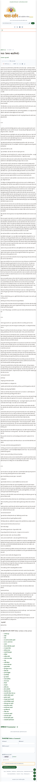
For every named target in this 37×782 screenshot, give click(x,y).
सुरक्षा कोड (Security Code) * (7, 755)
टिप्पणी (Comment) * (5, 746)
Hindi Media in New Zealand (28, 772)
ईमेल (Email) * (21, 741)
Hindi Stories (14, 772)
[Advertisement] (18, 41)
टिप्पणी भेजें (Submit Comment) (9, 768)
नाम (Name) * (4, 741)
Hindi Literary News (20, 772)
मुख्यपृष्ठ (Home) (3, 49)
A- (34, 769)
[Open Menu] (2, 30)
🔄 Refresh (14, 757)
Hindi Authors (9, 772)
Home (5, 772)
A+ (34, 772)
